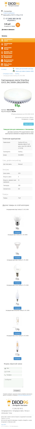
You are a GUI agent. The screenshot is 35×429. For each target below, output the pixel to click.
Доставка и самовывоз (8, 29)
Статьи (10, 413)
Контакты (4, 36)
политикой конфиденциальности (24, 395)
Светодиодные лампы (18, 411)
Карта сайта (3, 424)
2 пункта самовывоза (8, 13)
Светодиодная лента (6, 411)
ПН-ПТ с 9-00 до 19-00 (13, 15)
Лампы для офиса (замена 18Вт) (24, 71)
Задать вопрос (28, 124)
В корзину (17, 232)
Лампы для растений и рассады (24, 68)
